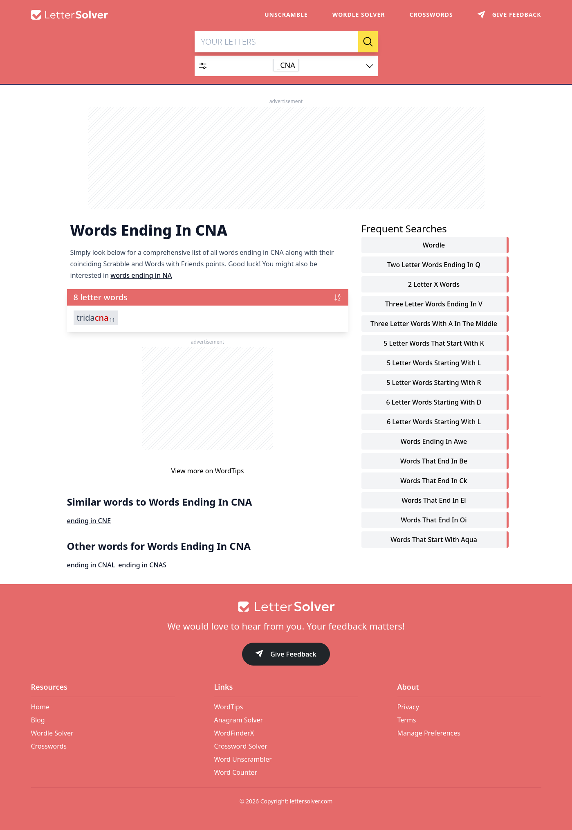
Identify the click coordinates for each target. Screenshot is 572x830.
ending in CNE (89, 521)
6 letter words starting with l (434, 422)
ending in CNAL (91, 565)
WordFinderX (234, 733)
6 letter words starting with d (433, 402)
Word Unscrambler (243, 759)
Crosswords (431, 14)
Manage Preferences (428, 733)
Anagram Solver (238, 719)
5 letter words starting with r (433, 382)
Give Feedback (286, 655)
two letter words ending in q (433, 265)
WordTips (229, 471)
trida (96, 318)
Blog (38, 719)
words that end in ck (433, 481)
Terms (406, 719)
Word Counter (236, 772)
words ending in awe (434, 441)
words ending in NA (141, 275)
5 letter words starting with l (434, 363)
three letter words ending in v (433, 304)
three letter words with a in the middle (433, 323)
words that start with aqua (433, 539)
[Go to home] (286, 607)
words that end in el (434, 500)
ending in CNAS (142, 565)
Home (40, 706)
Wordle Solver (358, 14)
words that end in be (433, 461)
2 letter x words (434, 284)
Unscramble (286, 14)
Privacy (408, 706)
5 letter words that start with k (434, 343)
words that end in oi (434, 520)
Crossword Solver (240, 746)
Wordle (434, 245)
